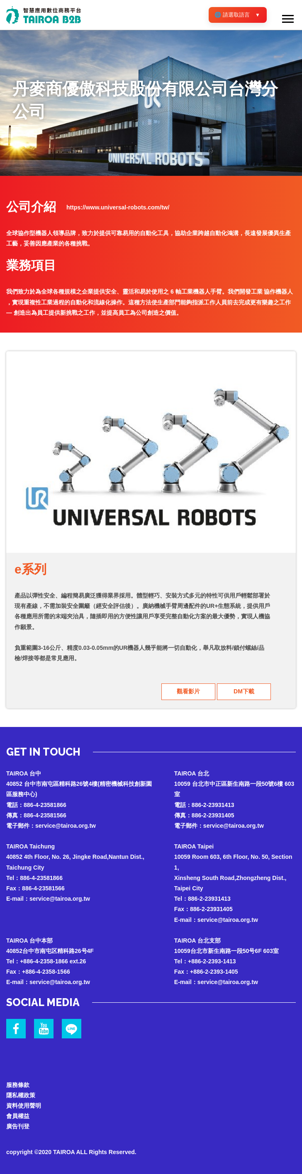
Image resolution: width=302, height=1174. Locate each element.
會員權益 (17, 1116)
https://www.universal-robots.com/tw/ (117, 207)
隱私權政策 (20, 1095)
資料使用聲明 (23, 1105)
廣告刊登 (17, 1126)
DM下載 (244, 691)
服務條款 (17, 1085)
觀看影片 (188, 691)
